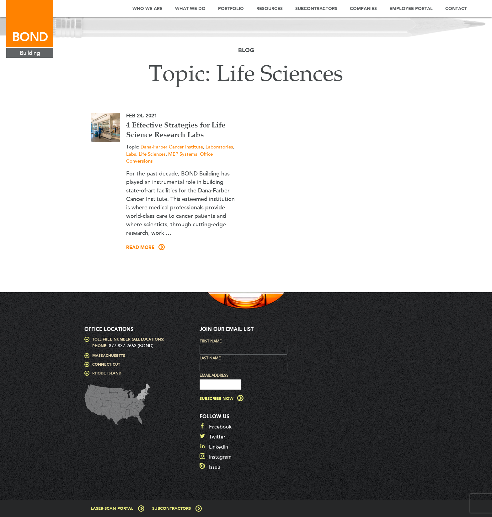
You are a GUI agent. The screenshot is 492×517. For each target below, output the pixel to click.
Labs (131, 154)
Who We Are (147, 9)
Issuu (214, 467)
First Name (211, 341)
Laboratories (219, 147)
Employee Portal (411, 9)
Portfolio (231, 9)
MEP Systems (182, 154)
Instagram (220, 457)
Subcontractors (316, 9)
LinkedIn (218, 447)
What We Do (190, 9)
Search (482, 8)
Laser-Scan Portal (112, 509)
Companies (363, 9)
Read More (140, 247)
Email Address (214, 375)
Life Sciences (152, 154)
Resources (269, 9)
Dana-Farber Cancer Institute (172, 147)
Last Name (210, 358)
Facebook (220, 427)
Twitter (217, 437)
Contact (456, 9)
